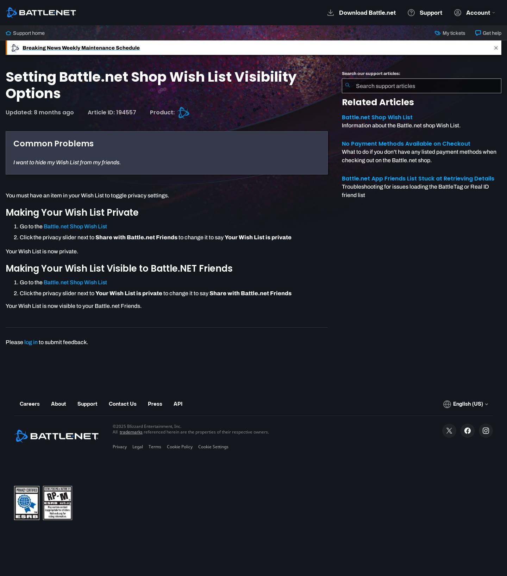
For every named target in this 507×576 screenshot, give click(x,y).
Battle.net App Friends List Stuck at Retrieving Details (418, 179)
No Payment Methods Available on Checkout (406, 144)
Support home (25, 33)
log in (31, 342)
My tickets (450, 33)
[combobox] (421, 85)
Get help (488, 33)
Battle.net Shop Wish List (75, 226)
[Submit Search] (347, 85)
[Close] (496, 47)
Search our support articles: (371, 73)
